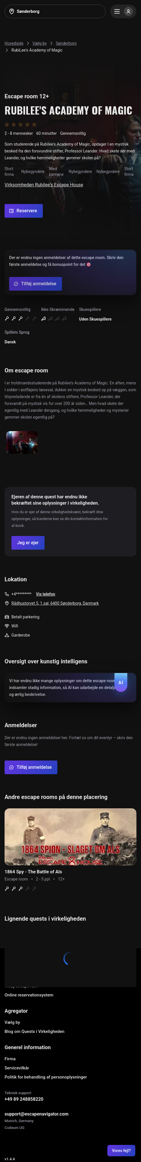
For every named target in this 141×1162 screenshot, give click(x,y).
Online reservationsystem (29, 995)
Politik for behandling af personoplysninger (46, 1077)
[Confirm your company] (28, 543)
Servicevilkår (17, 1068)
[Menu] (123, 11)
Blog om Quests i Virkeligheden (35, 1031)
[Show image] (22, 443)
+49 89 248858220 (24, 1099)
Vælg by (12, 1022)
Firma (10, 1058)
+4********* (21, 594)
